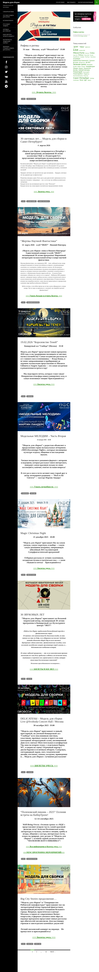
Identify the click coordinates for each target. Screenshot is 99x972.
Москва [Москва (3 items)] (75, 70)
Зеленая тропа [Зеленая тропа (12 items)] (79, 64)
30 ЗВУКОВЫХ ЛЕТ (32, 614)
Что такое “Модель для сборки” (8, 16)
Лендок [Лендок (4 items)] (75, 68)
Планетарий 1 (31, 201)
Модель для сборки (11, 2)
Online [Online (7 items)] (92, 53)
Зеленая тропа (32, 858)
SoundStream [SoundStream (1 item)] (76, 57)
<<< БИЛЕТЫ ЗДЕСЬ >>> (44, 765)
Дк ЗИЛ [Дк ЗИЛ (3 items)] (88, 62)
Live (23, 98)
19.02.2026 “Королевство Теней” (39, 342)
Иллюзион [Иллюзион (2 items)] (89, 64)
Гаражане (25, 493)
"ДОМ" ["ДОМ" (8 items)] (75, 47)
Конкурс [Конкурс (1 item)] (83, 66)
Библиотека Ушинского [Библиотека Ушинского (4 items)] (80, 60)
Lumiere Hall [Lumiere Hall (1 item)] (82, 50)
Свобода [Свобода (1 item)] (92, 78)
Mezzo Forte (31, 98)
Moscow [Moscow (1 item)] (87, 53)
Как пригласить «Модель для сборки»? (7, 41)
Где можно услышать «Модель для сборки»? (8, 48)
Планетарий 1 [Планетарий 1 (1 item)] (86, 72)
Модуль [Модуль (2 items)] (81, 68)
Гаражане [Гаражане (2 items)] (92, 60)
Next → (53, 952)
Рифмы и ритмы (29, 45)
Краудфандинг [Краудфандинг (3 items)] (90, 66)
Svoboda (30, 772)
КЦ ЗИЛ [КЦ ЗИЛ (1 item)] (75, 66)
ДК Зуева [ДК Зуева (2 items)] (75, 62)
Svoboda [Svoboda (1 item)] (82, 57)
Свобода (30, 396)
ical (79, 36)
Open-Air (37, 943)
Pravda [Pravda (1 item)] (91, 55)
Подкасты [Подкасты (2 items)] (86, 74)
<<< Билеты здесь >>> (44, 384)
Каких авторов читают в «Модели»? (8, 35)
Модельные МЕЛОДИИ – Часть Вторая (43, 436)
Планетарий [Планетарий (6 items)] (77, 72)
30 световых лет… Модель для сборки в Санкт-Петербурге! (43, 140)
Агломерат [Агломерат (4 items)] (76, 58)
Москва (33, 493)
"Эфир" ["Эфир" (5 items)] (81, 47)
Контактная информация (85, 2)
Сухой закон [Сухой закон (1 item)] (76, 80)
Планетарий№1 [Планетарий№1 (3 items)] (78, 74)
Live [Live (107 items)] (75, 49)
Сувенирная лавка (8, 11)
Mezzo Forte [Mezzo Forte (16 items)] (78, 53)
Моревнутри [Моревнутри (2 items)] (87, 68)
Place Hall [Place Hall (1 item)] (86, 55)
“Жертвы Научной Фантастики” (38, 241)
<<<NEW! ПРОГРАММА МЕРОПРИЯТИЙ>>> (44, 852)
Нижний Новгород (33, 302)
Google (81, 36)
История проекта (8, 20)
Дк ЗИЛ (29, 678)
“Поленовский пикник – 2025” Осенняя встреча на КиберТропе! (43, 813)
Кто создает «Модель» (6, 24)
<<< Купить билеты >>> (44, 92)
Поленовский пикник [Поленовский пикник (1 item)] (78, 75)
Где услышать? (71, 2)
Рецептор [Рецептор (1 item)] (86, 75)
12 (46, 952)
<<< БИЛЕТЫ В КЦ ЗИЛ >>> (44, 669)
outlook (85, 36)
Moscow (30, 943)
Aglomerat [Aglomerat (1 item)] (87, 47)
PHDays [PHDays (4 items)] (81, 55)
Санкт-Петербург (44, 201)
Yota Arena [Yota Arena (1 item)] (93, 57)
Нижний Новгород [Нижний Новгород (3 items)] (84, 70)
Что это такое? (60, 2)
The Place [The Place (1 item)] (87, 57)
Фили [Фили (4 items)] (81, 80)
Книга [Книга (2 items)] (79, 66)
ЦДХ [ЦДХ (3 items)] (85, 80)
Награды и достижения (7, 30)
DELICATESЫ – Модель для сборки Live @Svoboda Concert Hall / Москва (42, 720)
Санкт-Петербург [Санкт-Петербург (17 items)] (81, 78)
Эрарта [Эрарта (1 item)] (89, 80)
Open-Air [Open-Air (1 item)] (75, 55)
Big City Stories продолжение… (38, 898)
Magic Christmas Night (33, 533)
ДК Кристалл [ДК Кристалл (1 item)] (82, 62)
